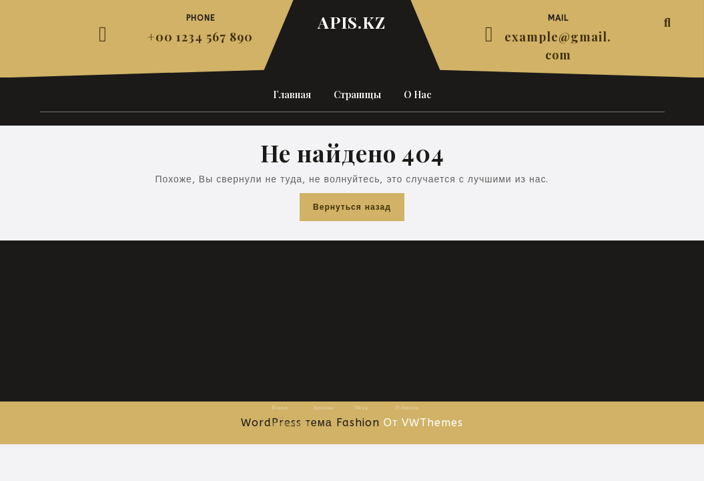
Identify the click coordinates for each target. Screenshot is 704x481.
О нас (417, 94)
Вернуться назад (358, 210)
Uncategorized (393, 417)
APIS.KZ (352, 22)
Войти (356, 417)
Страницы (357, 94)
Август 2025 (326, 417)
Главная (292, 94)
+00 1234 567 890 (200, 37)
